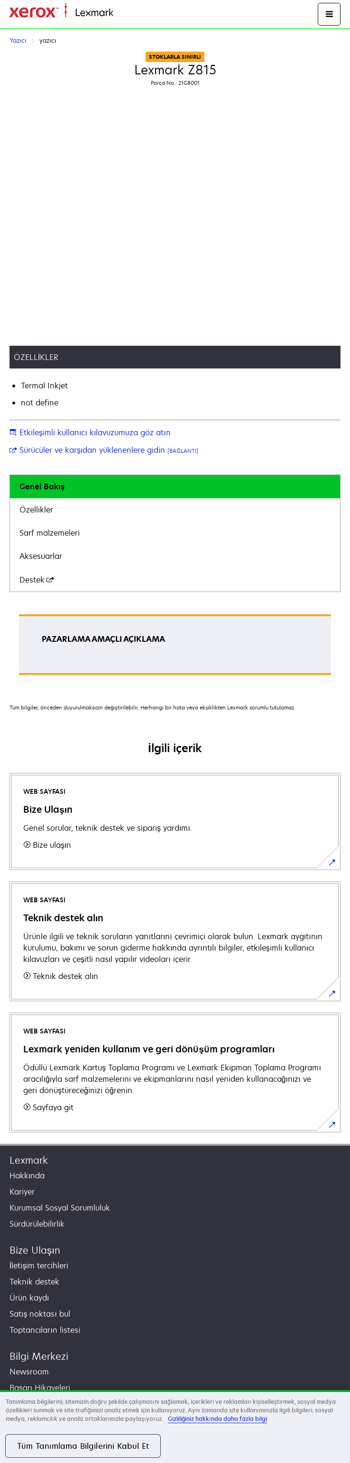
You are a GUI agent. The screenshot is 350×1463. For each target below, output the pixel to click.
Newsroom (29, 1371)
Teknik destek (34, 1281)
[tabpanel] (175, 647)
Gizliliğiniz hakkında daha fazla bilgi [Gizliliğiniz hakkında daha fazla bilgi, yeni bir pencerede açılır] (217, 1419)
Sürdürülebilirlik (36, 1224)
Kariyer (22, 1191)
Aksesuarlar (40, 556)
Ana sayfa (129, 13)
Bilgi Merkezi (38, 1356)
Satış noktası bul (39, 1314)
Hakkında (27, 1175)
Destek (36, 579)
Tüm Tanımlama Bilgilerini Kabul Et (83, 1446)
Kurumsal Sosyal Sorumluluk (59, 1208)
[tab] (175, 486)
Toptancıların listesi (44, 1330)
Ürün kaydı (29, 1297)
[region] (175, 1426)
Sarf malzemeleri (49, 533)
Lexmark (28, 1160)
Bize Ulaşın (34, 1250)
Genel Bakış (41, 486)
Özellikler (36, 509)
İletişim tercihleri (38, 1265)
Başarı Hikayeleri (39, 1387)
